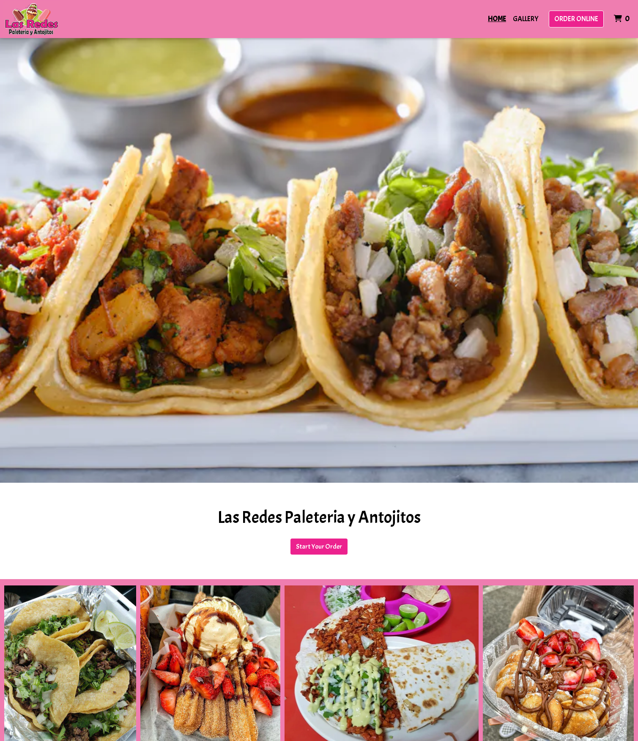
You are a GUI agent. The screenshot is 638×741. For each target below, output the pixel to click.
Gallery (526, 18)
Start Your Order (319, 546)
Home (497, 18)
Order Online (576, 18)
